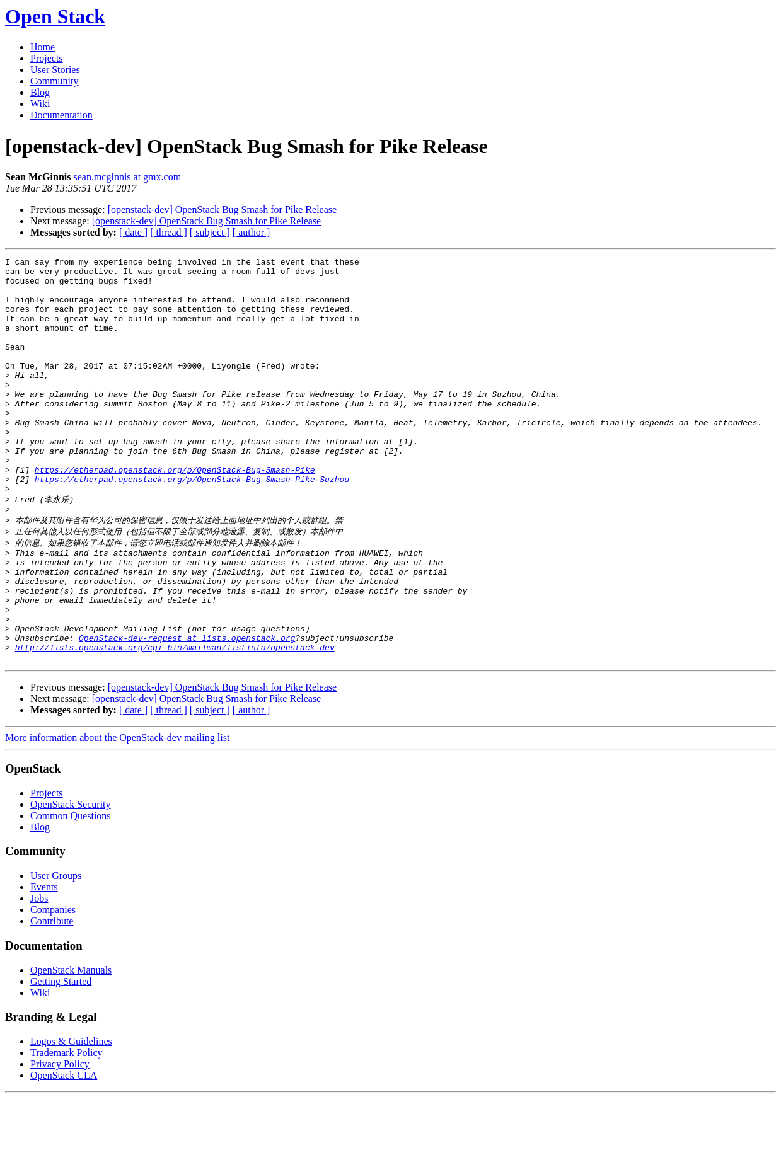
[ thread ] (168, 232)
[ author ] (251, 232)
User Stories (55, 69)
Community (54, 81)
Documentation (61, 115)
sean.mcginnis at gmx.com (127, 176)
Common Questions (70, 890)
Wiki (40, 103)
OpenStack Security (70, 878)
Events (44, 961)
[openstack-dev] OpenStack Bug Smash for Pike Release (222, 209)
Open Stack (55, 16)
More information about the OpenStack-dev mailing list (117, 812)
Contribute (51, 995)
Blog (40, 92)
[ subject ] (210, 232)
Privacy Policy (60, 1138)
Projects (46, 58)
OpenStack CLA (63, 1149)
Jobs (39, 972)
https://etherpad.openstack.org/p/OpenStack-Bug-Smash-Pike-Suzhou (192, 524)
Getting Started (60, 1055)
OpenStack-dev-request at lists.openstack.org (187, 708)
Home (42, 47)
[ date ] (133, 232)
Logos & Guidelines (71, 1115)
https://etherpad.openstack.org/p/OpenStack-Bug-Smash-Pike (175, 513)
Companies (53, 984)
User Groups (55, 950)
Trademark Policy (66, 1127)
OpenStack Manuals (71, 1044)
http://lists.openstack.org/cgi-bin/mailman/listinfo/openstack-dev (175, 719)
